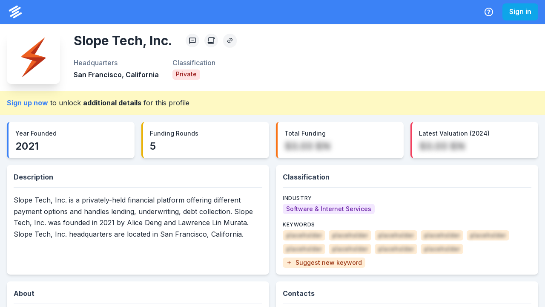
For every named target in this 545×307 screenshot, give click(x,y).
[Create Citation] (211, 40)
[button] (324, 263)
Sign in (520, 11)
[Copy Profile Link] (230, 40)
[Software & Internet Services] (329, 209)
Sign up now (27, 102)
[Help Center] (488, 11)
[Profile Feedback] (192, 40)
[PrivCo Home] (15, 11)
